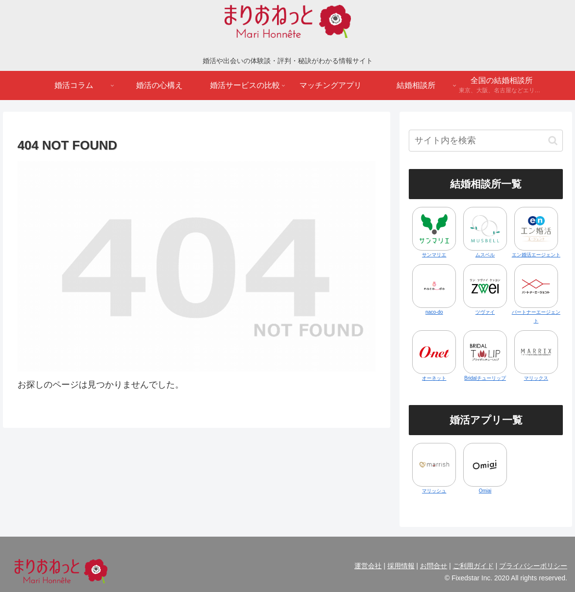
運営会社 (368, 566)
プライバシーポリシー (533, 566)
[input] (486, 141)
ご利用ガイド (473, 566)
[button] (552, 140)
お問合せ (433, 566)
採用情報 (401, 566)
